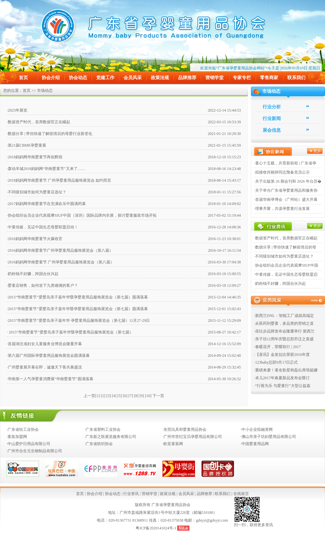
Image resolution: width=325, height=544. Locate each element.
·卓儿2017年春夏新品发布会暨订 (282, 378)
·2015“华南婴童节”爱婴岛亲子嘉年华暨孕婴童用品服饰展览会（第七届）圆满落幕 (77, 297)
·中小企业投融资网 (256, 429)
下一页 (158, 395)
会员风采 (133, 77)
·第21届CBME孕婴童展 (26, 145)
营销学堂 (214, 77)
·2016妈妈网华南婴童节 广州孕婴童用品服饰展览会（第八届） (60, 262)
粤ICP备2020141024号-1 (156, 528)
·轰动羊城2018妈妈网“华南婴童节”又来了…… (46, 168)
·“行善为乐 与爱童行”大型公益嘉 (282, 385)
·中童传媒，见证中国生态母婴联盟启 (286, 274)
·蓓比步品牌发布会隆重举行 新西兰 (284, 331)
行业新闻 (272, 118)
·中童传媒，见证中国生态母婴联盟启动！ (42, 227)
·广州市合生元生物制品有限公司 (34, 451)
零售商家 (269, 77)
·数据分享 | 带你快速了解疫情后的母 (285, 247)
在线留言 (241, 493)
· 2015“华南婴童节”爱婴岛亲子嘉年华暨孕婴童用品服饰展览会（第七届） (70, 332)
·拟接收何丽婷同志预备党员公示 (282, 172)
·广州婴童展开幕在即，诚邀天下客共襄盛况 (44, 367)
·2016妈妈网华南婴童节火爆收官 (34, 238)
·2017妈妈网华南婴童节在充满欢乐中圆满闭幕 (46, 203)
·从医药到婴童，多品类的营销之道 (284, 323)
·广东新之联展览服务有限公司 (110, 436)
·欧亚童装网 (172, 443)
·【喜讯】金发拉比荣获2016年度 (282, 354)
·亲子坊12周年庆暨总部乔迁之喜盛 (284, 339)
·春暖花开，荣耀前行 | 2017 (277, 347)
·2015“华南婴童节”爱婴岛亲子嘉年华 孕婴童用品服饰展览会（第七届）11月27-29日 (78, 320)
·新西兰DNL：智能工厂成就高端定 (284, 315)
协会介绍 (51, 77)
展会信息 (272, 130)
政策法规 (160, 77)
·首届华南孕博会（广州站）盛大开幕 (286, 199)
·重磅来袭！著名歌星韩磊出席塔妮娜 (286, 370)
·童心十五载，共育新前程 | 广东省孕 (285, 163)
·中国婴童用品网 (254, 443)
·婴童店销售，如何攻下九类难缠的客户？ (42, 285)
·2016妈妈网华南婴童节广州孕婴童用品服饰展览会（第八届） (60, 250)
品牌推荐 (187, 77)
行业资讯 (131, 493)
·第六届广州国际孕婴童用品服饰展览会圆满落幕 (48, 355)
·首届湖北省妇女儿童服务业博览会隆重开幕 (44, 344)
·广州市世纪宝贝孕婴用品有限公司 (192, 436)
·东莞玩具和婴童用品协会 (184, 429)
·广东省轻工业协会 (22, 429)
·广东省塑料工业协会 (102, 429)
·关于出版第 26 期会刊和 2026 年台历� (287, 181)
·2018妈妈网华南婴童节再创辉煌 (34, 157)
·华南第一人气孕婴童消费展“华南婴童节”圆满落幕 (50, 379)
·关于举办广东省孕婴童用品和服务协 (286, 190)
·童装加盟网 (16, 436)
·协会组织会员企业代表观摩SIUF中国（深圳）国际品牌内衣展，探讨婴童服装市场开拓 (82, 215)
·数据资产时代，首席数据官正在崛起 (38, 122)
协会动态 (78, 77)
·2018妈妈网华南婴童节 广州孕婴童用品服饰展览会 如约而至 (59, 180)
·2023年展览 (17, 110)
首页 (23, 77)
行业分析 (272, 106)
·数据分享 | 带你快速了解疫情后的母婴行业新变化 (49, 133)
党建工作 (105, 77)
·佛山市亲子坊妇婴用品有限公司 (268, 436)
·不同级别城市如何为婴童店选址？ (36, 192)
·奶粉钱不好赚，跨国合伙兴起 (32, 274)
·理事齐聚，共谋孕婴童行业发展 (282, 208)
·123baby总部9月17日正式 (276, 362)
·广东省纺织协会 (98, 443)
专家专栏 (242, 77)
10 (148, 395)
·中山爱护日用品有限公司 (28, 443)
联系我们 (296, 77)
